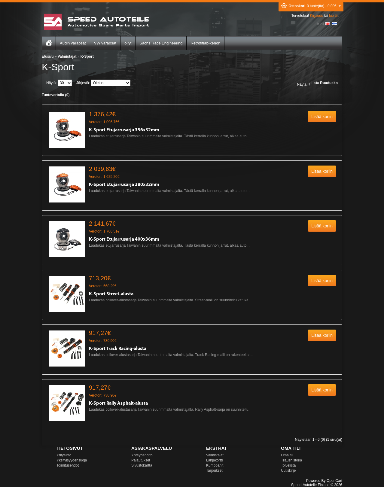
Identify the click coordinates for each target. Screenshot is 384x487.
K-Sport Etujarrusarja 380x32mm (124, 184)
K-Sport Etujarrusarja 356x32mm (124, 130)
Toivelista (288, 465)
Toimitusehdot (67, 465)
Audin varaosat (73, 43)
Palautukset (140, 460)
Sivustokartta (141, 465)
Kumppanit (214, 465)
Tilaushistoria (291, 460)
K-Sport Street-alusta (111, 294)
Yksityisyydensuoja (71, 460)
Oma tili (287, 455)
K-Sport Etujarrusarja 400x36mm (124, 239)
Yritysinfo (63, 455)
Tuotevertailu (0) (55, 95)
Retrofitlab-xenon (205, 43)
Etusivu (47, 56)
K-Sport (87, 56)
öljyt (127, 43)
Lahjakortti (214, 460)
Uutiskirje (288, 470)
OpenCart (334, 481)
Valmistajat (67, 56)
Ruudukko (329, 83)
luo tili (333, 16)
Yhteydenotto (142, 455)
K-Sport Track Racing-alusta (117, 348)
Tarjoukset (214, 470)
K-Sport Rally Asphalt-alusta (118, 403)
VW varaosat (105, 43)
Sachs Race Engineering (160, 43)
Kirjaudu (316, 16)
